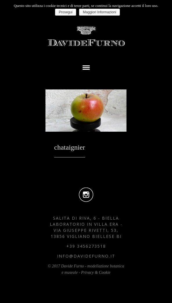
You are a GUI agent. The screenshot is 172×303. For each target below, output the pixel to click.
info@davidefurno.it (86, 256)
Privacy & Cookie (95, 272)
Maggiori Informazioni (99, 12)
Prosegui (65, 12)
